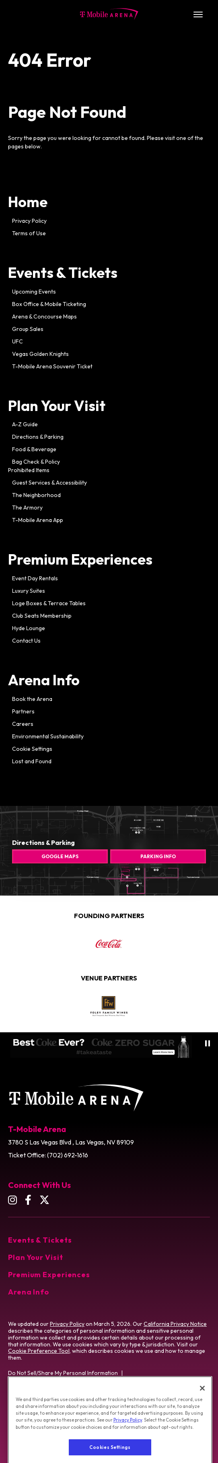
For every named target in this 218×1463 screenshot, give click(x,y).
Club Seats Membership (42, 615)
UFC (17, 341)
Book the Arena (32, 699)
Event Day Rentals (35, 578)
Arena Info (44, 680)
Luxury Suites (28, 590)
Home (27, 202)
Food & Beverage (34, 449)
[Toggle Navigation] (198, 14)
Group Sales (27, 329)
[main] (109, 427)
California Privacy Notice (175, 1323)
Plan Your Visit (56, 406)
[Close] (202, 1413)
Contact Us (26, 640)
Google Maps (59, 856)
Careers (22, 723)
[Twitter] (44, 1200)
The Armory (27, 507)
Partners (23, 711)
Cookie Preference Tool (39, 1350)
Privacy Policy (29, 220)
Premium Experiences (80, 559)
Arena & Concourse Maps (44, 316)
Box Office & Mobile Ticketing (49, 304)
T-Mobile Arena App (37, 520)
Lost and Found (31, 761)
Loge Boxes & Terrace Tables (49, 603)
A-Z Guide (25, 424)
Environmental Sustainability (48, 736)
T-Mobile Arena (109, 14)
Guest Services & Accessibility (49, 482)
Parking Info (158, 856)
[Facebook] (28, 1200)
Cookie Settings (32, 748)
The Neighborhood (36, 495)
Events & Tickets (62, 272)
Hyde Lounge (28, 628)
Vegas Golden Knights (40, 354)
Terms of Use (29, 233)
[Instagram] (12, 1200)
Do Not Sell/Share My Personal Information (63, 1373)
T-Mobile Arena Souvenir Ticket (52, 366)
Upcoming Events (34, 291)
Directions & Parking (38, 436)
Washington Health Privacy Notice (51, 1393)
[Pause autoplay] (207, 1043)
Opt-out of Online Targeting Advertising (59, 1383)
